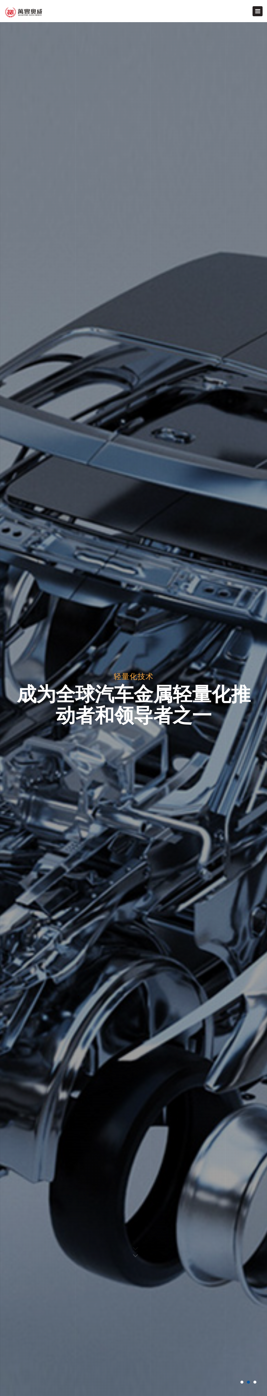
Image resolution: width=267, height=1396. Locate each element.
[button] (242, 1382)
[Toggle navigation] (258, 11)
